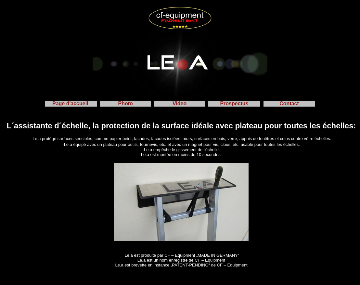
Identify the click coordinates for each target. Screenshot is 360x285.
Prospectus (234, 103)
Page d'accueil (71, 103)
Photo (125, 103)
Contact (289, 103)
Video (179, 103)
